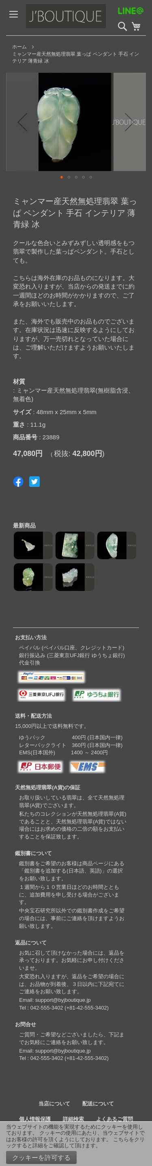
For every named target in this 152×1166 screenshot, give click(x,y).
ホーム (19, 47)
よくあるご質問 (114, 1119)
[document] (76, 1144)
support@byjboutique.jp (63, 1000)
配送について (98, 1104)
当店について (54, 1104)
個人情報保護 (35, 1119)
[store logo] (83, 17)
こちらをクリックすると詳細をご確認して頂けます (75, 1142)
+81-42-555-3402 (86, 1008)
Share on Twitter (34, 481)
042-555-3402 (46, 1008)
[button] (22, 122)
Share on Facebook (18, 481)
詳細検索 (73, 1119)
